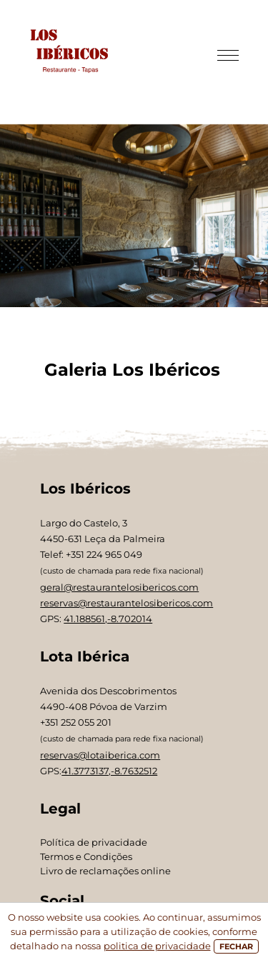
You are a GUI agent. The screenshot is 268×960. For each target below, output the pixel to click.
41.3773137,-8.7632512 (109, 770)
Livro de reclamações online (105, 870)
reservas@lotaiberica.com (100, 755)
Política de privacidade (93, 842)
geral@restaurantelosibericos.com (119, 587)
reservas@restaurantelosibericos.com (126, 603)
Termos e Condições (86, 856)
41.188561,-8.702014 (108, 618)
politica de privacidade (157, 945)
